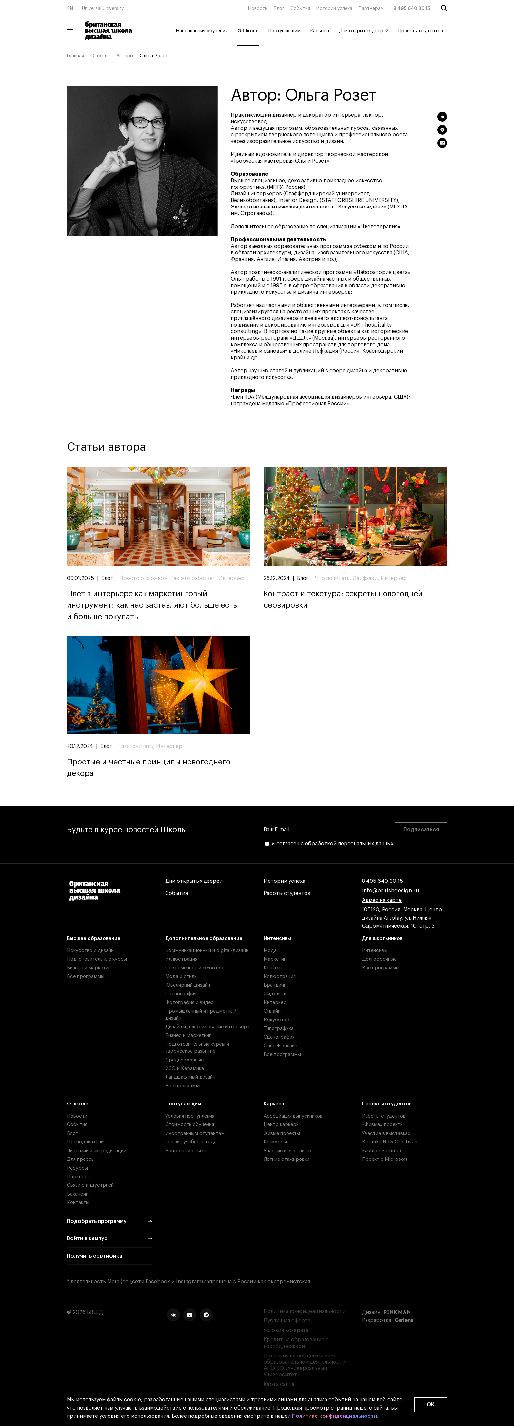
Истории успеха (334, 8)
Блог (279, 8)
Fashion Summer (382, 1150)
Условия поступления (189, 1116)
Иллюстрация (181, 959)
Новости (257, 8)
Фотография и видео (189, 1002)
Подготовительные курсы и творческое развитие (197, 1048)
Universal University (103, 8)
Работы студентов (287, 893)
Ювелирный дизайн (187, 985)
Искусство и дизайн (90, 950)
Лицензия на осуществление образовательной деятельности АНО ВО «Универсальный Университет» (305, 1365)
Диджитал (275, 993)
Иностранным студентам (195, 1133)
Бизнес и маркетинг (90, 967)
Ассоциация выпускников (293, 1116)
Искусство (276, 1019)
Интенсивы (277, 938)
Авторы (124, 56)
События (300, 8)
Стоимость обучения (189, 1124)
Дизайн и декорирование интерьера (207, 1026)
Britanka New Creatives (389, 1141)
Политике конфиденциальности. (335, 1416)
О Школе (248, 31)
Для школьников (382, 938)
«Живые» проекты (383, 1124)
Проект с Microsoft (385, 1159)
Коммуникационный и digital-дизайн (206, 950)
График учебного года (191, 1141)
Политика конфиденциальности (305, 1311)
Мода (270, 950)
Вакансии (78, 1194)
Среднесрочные (184, 1060)
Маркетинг (276, 959)
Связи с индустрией (90, 1185)
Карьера (319, 31)
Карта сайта (279, 1384)
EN (70, 8)
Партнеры (79, 1176)
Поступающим (284, 31)
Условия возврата (286, 1330)
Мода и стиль (181, 976)
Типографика (279, 1028)
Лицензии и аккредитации (96, 1150)
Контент (273, 967)
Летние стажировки (286, 1159)
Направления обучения (201, 31)
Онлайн (272, 1011)
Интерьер (275, 1002)
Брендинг (275, 985)
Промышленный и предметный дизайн (200, 1014)
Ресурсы (77, 1168)
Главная (75, 56)
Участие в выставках (288, 1150)
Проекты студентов (420, 31)
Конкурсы (275, 1141)
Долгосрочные (379, 959)
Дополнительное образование (203, 938)
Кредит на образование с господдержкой (296, 1343)
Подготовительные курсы (97, 959)
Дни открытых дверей (363, 31)
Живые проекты (282, 1133)
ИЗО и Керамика (184, 1068)
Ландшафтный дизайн (190, 1077)
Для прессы (81, 1159)
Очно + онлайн (280, 1045)
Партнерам (371, 8)
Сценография (180, 993)
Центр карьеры (282, 1124)
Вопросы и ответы (186, 1150)
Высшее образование (93, 938)
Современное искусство (194, 967)
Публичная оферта (287, 1320)
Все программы (85, 976)
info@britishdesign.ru (390, 891)
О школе (100, 56)
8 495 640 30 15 (411, 8)
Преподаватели (85, 1141)
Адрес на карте (382, 900)
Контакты (78, 1202)
